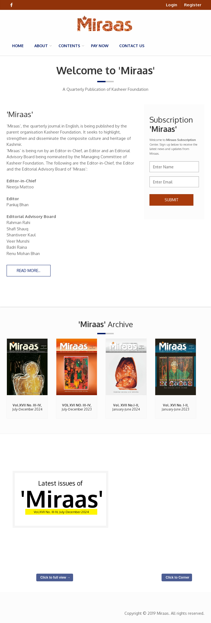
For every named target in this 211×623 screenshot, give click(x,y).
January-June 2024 (126, 407)
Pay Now (100, 45)
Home (18, 45)
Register (192, 4)
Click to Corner (177, 577)
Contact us (132, 45)
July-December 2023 (77, 407)
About (41, 45)
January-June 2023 (175, 407)
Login (171, 4)
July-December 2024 (27, 407)
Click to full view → (55, 577)
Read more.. (28, 270)
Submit (172, 199)
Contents (69, 45)
